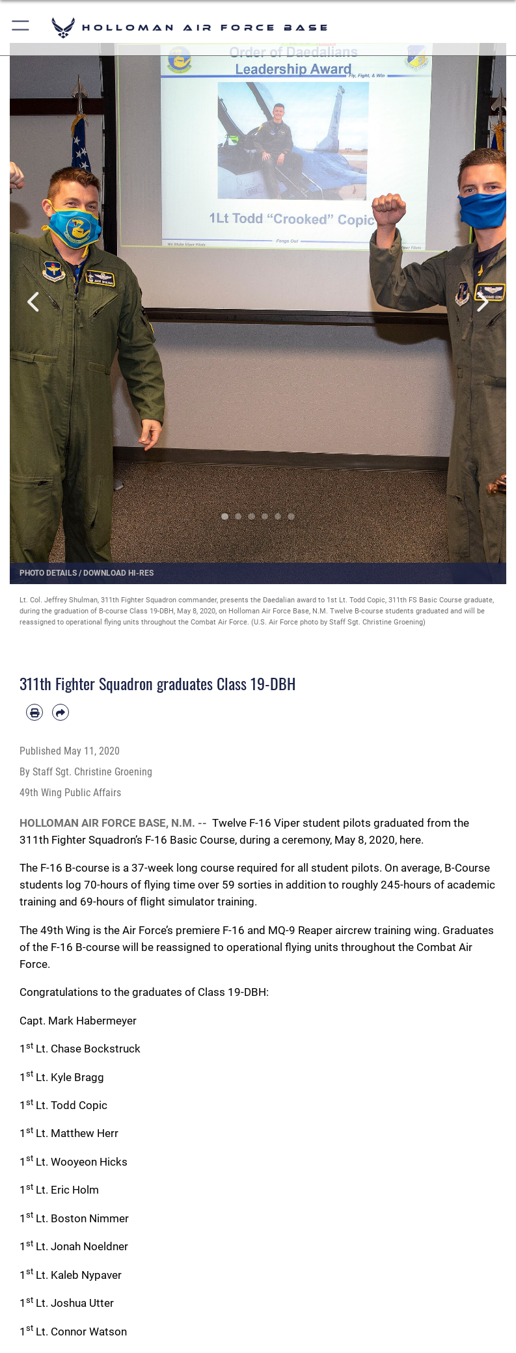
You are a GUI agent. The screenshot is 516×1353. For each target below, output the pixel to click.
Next (481, 302)
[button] (21, 27)
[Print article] (34, 712)
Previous (34, 302)
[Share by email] (60, 712)
